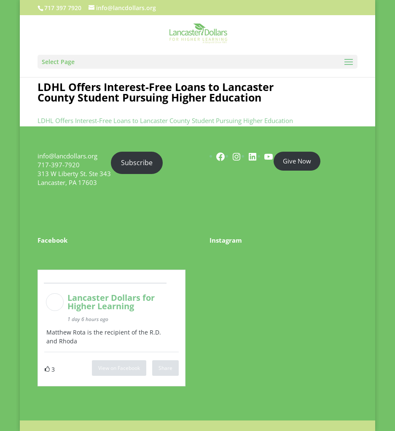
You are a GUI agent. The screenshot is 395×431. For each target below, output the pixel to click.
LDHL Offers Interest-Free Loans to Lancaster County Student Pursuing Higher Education (165, 120)
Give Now (297, 161)
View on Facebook (119, 368)
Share (165, 368)
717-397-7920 (59, 165)
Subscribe (137, 162)
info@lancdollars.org (67, 156)
